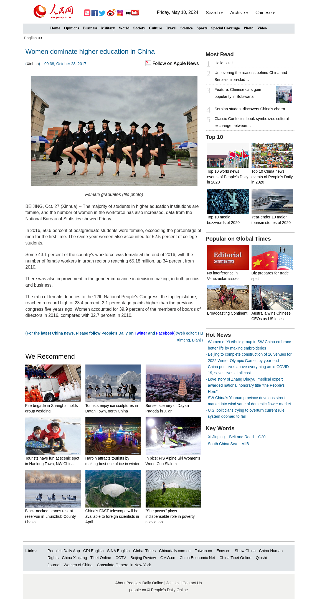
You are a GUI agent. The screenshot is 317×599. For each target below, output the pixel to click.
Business (90, 28)
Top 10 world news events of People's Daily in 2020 (227, 176)
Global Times (144, 551)
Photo (248, 28)
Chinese (263, 12)
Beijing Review (143, 557)
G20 (261, 437)
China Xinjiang (74, 557)
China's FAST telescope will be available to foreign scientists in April (112, 516)
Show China (245, 551)
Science (186, 28)
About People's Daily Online (139, 583)
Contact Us (192, 583)
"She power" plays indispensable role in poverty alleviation (170, 516)
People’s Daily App (64, 551)
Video (262, 28)
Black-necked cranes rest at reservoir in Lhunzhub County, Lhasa (51, 516)
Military (108, 28)
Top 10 (214, 137)
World (124, 28)
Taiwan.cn (203, 551)
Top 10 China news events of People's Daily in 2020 (272, 176)
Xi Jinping (216, 437)
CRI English (93, 551)
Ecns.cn (223, 551)
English (30, 38)
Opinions (71, 28)
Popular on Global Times (238, 239)
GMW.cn (168, 557)
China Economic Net (197, 557)
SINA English (118, 551)
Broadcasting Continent (227, 313)
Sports (202, 28)
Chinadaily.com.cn (174, 551)
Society (139, 28)
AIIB (245, 444)
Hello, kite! (224, 63)
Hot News (218, 335)
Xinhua (33, 64)
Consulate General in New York (124, 565)
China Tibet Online (235, 557)
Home (55, 28)
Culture (155, 28)
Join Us (173, 583)
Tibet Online (100, 557)
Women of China (78, 565)
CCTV (120, 557)
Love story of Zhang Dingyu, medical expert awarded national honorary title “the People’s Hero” (246, 385)
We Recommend (50, 356)
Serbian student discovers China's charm (250, 109)
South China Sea (222, 444)
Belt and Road (241, 437)
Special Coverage (225, 28)
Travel (171, 28)
